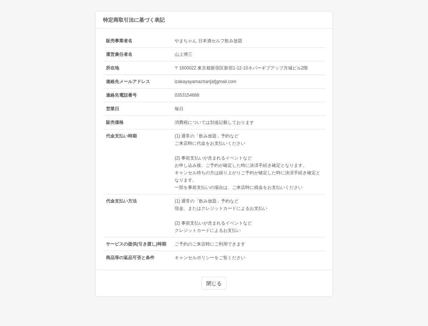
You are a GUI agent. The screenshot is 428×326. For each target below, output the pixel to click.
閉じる (214, 283)
